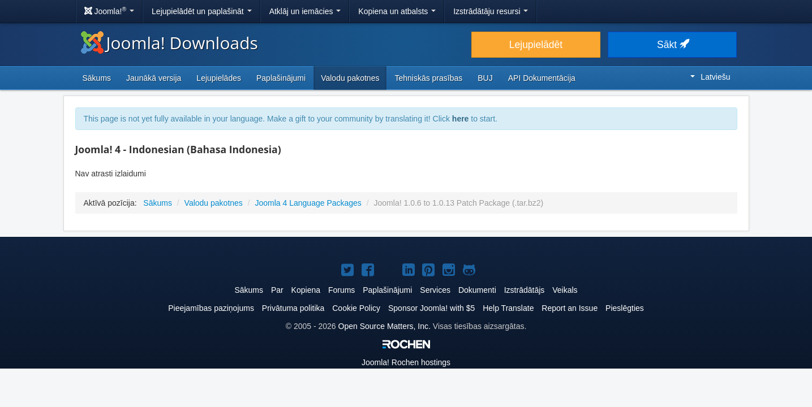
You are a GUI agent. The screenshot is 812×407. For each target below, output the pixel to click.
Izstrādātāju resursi (490, 11)
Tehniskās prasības (428, 78)
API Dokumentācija (541, 78)
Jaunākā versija (153, 78)
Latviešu (710, 76)
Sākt (672, 44)
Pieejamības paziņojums (211, 308)
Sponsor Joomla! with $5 (431, 308)
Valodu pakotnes (350, 78)
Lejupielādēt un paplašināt (202, 11)
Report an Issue (570, 308)
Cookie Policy (356, 308)
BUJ (485, 78)
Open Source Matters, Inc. (384, 326)
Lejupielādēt (535, 44)
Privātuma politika (293, 308)
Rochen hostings (406, 362)
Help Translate (508, 308)
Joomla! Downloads (169, 42)
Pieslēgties (624, 308)
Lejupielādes (218, 78)
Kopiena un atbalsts (397, 11)
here (460, 118)
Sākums (97, 78)
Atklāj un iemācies (305, 11)
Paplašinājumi (281, 78)
